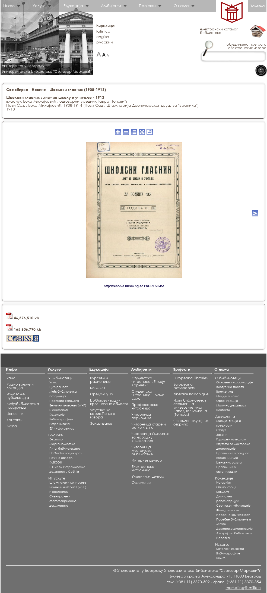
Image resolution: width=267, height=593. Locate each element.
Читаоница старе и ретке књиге (149, 426)
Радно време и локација (20, 386)
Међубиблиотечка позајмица (23, 406)
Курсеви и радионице (100, 380)
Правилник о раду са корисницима (232, 455)
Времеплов (224, 391)
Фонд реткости (227, 510)
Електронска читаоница (143, 468)
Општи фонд (226, 487)
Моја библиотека (62, 444)
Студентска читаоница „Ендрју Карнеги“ (148, 381)
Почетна (257, 5)
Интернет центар (147, 460)
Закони (221, 435)
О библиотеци (228, 378)
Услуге (39, 5)
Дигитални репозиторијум (227, 498)
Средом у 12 (101, 394)
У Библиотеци (60, 378)
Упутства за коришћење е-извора (103, 413)
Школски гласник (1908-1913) (77, 89)
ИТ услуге (56, 478)
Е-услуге (55, 435)
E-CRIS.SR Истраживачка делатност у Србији (67, 469)
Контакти (15, 420)
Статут (221, 430)
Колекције (224, 478)
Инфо (9, 5)
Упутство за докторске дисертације (233, 446)
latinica (103, 31)
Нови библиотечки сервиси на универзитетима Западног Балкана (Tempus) (190, 407)
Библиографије (228, 553)
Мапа (12, 426)
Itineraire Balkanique (190, 394)
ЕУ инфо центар (62, 428)
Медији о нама (228, 396)
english (102, 36)
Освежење (141, 482)
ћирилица (105, 25)
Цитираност (58, 387)
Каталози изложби (230, 549)
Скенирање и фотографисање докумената (63, 501)
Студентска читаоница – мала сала (148, 395)
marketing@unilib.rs (243, 587)
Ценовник (15, 413)
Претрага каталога (64, 401)
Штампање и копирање (67, 482)
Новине (39, 89)
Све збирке (17, 89)
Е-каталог (56, 439)
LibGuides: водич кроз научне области (65, 455)
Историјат (223, 482)
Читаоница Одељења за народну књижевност (151, 437)
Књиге (220, 558)
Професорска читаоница (145, 406)
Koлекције (57, 414)
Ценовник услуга (229, 462)
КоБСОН (55, 462)
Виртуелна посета (230, 387)
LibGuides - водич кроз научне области (109, 402)
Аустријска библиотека (234, 533)
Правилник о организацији (226, 469)
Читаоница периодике (141, 416)
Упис (11, 378)
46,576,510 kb (22, 318)
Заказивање (101, 423)
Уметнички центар (148, 476)
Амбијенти (111, 5)
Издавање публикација (18, 396)
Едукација (73, 5)
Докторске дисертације (234, 528)
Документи (225, 416)
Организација (227, 401)
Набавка (223, 538)
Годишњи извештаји (231, 439)
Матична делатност (231, 405)
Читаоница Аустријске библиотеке (142, 450)
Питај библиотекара (64, 448)
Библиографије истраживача (61, 421)
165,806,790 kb (23, 329)
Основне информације (234, 382)
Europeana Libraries (190, 378)
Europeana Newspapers (184, 386)
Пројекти (147, 5)
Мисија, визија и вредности (228, 423)
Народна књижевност (233, 515)
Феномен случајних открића (190, 422)
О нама (181, 5)
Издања (222, 544)
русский (104, 42)
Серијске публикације (233, 505)
